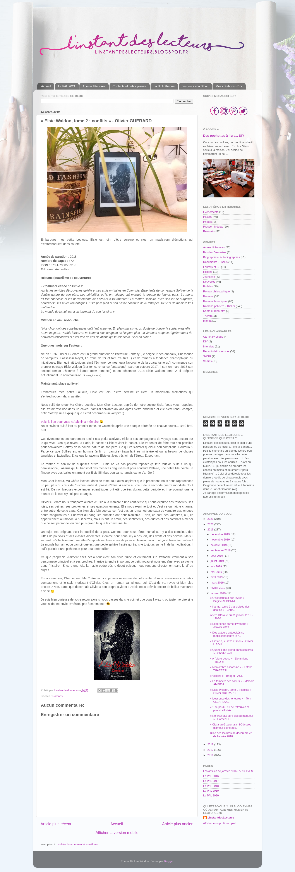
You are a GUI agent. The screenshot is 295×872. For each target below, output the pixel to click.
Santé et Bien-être (214, 311)
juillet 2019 (218, 561)
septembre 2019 (221, 550)
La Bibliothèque (164, 86)
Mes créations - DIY (229, 86)
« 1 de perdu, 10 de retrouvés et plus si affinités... (229, 709)
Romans (57, 696)
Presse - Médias (213, 226)
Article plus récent (56, 824)
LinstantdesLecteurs (221, 817)
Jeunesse (209, 276)
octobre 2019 (219, 545)
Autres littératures (214, 247)
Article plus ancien (177, 824)
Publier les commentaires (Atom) (78, 844)
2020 (210, 524)
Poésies (208, 286)
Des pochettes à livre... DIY (223, 135)
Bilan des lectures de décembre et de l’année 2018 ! (230, 735)
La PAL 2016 (211, 776)
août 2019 (217, 555)
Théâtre (208, 316)
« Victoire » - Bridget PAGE (226, 675)
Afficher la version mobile (117, 833)
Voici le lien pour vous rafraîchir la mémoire (70, 421)
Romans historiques (215, 301)
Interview (208, 346)
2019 (210, 529)
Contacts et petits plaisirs (130, 86)
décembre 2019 (221, 534)
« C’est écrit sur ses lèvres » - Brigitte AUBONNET (228, 599)
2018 (210, 744)
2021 (210, 518)
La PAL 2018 (211, 785)
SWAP (207, 356)
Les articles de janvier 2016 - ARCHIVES (228, 771)
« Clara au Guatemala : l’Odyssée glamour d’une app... (230, 726)
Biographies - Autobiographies (221, 257)
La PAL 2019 (211, 790)
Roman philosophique (216, 291)
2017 (210, 749)
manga (207, 320)
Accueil (46, 86)
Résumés (209, 231)
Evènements (210, 212)
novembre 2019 (221, 539)
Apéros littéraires (93, 86)
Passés (207, 216)
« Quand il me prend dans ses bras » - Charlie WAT (231, 651)
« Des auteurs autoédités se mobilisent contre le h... (227, 634)
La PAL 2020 (211, 795)
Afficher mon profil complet (219, 823)
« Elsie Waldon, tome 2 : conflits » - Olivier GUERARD (231, 691)
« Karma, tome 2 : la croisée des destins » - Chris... (229, 608)
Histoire (208, 271)
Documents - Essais (215, 262)
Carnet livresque (213, 336)
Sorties (207, 361)
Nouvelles (209, 281)
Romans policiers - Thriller (219, 306)
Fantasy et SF (211, 267)
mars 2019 (218, 582)
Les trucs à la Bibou (195, 86)
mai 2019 (217, 571)
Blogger (168, 861)
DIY (205, 341)
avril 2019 (217, 577)
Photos (207, 221)
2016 (210, 755)
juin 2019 (217, 566)
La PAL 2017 (211, 780)
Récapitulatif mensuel (216, 351)
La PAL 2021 (66, 86)
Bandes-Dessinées (214, 252)
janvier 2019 (218, 593)
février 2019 (218, 587)
